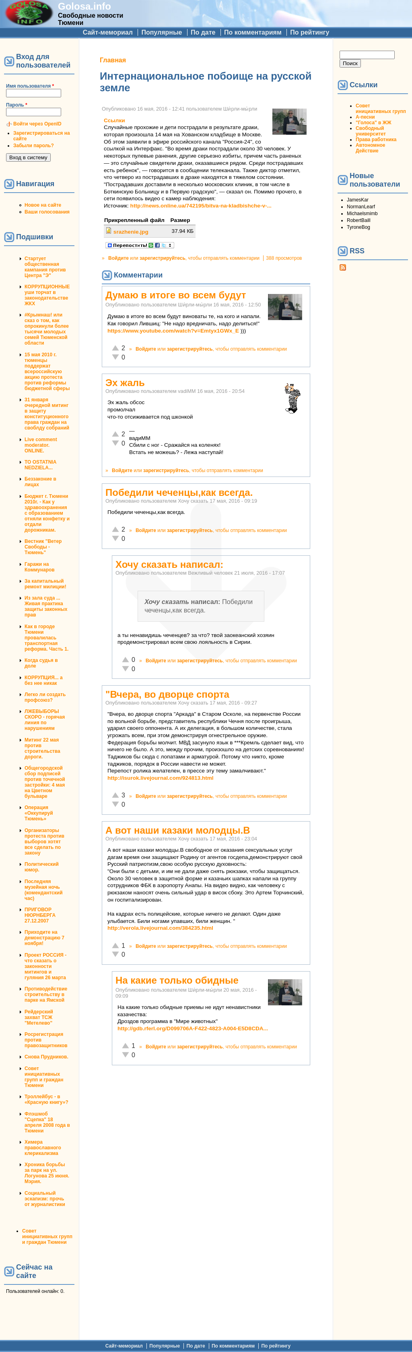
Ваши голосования (47, 212)
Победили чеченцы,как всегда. (179, 492)
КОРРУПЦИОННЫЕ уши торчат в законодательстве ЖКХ (47, 295)
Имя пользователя (30, 86)
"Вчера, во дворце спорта (167, 694)
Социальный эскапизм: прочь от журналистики (45, 1198)
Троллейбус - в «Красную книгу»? (46, 1099)
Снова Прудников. (46, 1057)
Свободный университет (371, 131)
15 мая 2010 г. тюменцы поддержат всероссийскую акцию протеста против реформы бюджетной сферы (47, 371)
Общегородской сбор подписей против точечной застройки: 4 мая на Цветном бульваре (45, 782)
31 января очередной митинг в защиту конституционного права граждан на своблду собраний (47, 414)
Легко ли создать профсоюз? (45, 697)
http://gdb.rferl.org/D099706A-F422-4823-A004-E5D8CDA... (192, 1028)
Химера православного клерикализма (43, 1147)
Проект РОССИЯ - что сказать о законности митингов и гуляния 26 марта (45, 966)
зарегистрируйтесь (162, 258)
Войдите (118, 258)
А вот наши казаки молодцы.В (177, 830)
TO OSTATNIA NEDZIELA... (40, 465)
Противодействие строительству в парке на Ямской (46, 994)
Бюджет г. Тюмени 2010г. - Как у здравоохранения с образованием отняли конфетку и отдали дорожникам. (47, 513)
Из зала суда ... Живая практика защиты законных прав (46, 606)
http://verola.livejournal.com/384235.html (160, 928)
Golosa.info (84, 6)
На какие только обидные (177, 980)
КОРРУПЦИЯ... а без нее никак (44, 680)
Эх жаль (125, 382)
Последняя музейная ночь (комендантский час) (44, 890)
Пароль (16, 105)
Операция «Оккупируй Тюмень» (39, 813)
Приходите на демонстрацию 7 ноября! (44, 937)
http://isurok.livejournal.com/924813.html (160, 778)
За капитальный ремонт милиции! (45, 584)
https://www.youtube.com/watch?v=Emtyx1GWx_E (173, 331)
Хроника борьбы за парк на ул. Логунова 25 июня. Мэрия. (47, 1173)
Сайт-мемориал (108, 32)
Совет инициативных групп (381, 108)
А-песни (365, 117)
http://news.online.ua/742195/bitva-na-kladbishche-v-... (201, 206)
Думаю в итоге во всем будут (175, 295)
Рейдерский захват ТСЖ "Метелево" (39, 1017)
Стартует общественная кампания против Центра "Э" (45, 267)
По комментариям (253, 32)
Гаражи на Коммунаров (40, 567)
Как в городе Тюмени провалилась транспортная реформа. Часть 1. (46, 638)
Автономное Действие (370, 148)
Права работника (376, 139)
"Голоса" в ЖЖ (373, 122)
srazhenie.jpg (130, 232)
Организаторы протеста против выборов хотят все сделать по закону (44, 842)
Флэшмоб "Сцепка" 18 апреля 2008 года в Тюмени (47, 1122)
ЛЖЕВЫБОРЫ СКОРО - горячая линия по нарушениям (45, 720)
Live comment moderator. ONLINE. (41, 445)
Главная (113, 60)
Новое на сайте (43, 205)
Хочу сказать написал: (169, 564)
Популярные (161, 32)
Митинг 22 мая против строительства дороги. (42, 748)
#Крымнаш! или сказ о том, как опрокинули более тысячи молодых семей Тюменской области (47, 329)
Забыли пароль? (33, 145)
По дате (203, 32)
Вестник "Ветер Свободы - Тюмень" (43, 546)
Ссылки (114, 120)
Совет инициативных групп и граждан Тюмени (44, 1077)
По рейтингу (309, 32)
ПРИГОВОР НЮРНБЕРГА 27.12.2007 (40, 915)
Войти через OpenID (37, 124)
